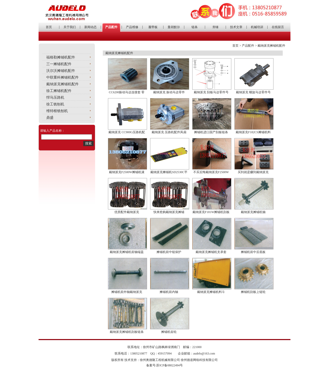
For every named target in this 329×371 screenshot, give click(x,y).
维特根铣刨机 (57, 111)
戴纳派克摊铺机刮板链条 (127, 332)
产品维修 (132, 27)
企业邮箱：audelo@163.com (196, 353)
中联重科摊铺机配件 (62, 77)
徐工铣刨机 (55, 104)
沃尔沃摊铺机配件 (60, 71)
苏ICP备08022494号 (169, 365)
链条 (194, 27)
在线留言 (278, 27)
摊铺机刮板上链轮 (253, 292)
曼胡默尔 (174, 27)
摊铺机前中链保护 (169, 252)
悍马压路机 (55, 97)
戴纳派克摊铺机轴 (253, 212)
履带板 (153, 27)
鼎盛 (49, 118)
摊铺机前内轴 (169, 292)
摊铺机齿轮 (169, 332)
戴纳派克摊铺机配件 (62, 84)
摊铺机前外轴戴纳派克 (126, 292)
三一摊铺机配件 (58, 64)
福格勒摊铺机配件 (60, 57)
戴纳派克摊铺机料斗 (211, 292)
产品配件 (111, 27)
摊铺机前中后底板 (253, 252)
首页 (49, 27)
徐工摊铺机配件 (58, 91)
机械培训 (257, 27)
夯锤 (215, 27)
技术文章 (236, 27)
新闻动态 (90, 27)
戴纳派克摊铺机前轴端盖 (127, 252)
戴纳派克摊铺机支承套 (211, 252)
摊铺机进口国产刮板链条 (211, 132)
